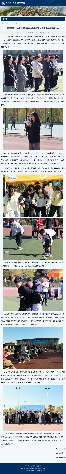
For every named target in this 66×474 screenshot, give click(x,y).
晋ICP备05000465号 (25, 470)
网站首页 (8, 23)
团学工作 (14, 23)
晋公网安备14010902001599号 (38, 470)
